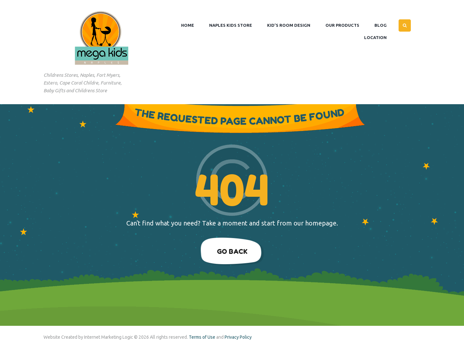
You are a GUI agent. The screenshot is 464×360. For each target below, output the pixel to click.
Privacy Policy (238, 337)
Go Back (232, 251)
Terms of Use (202, 337)
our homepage (315, 223)
